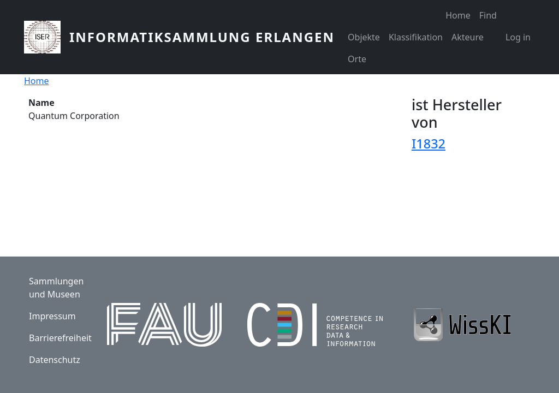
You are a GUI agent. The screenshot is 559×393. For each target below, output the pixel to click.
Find (488, 15)
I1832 (428, 143)
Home (458, 15)
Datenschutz (54, 360)
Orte (357, 59)
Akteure (467, 37)
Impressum (52, 316)
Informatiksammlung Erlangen (202, 37)
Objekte (364, 37)
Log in (518, 37)
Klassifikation (416, 37)
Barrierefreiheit (60, 338)
